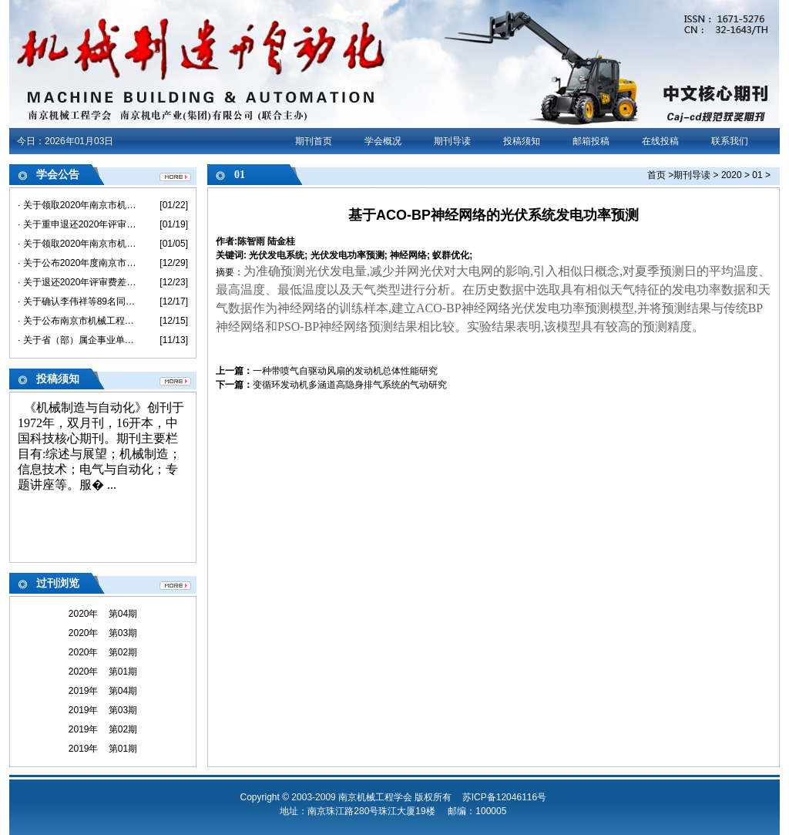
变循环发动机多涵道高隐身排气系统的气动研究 (350, 384)
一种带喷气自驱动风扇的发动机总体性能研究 (345, 370)
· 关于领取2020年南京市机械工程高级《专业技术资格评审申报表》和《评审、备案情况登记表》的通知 (77, 205)
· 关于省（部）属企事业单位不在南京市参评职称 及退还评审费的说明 (77, 340)
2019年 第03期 (103, 710)
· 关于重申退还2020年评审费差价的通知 (77, 224)
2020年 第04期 (103, 613)
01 (757, 175)
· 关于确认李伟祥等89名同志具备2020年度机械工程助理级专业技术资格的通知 (77, 301)
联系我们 (729, 141)
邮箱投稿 (590, 141)
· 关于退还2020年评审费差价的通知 (77, 282)
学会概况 (382, 141)
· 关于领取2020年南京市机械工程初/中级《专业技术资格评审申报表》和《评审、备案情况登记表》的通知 (77, 243)
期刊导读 (452, 141)
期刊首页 (313, 141)
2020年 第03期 (103, 633)
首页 (656, 175)
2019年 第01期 (103, 748)
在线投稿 (660, 141)
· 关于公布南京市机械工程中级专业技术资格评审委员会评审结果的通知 (77, 320)
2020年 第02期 (103, 652)
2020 (731, 175)
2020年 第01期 (103, 671)
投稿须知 (521, 141)
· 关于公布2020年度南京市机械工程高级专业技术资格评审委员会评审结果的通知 (77, 263)
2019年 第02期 (103, 729)
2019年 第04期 (103, 690)
